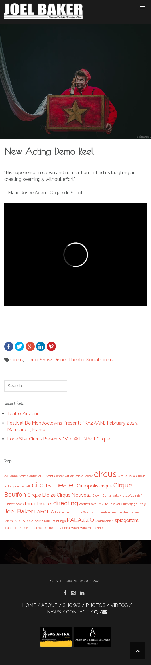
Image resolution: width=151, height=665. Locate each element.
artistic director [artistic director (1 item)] (81, 476)
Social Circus (99, 359)
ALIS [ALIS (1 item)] (41, 476)
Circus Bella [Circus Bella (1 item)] (126, 476)
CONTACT (77, 612)
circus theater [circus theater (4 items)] (54, 485)
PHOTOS (95, 605)
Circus (16, 359)
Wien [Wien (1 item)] (75, 527)
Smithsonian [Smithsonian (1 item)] (104, 521)
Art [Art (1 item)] (67, 476)
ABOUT (49, 605)
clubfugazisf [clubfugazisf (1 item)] (132, 495)
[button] (96, 612)
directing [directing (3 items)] (65, 503)
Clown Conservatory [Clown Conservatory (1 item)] (107, 495)
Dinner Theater (69, 359)
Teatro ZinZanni (23, 413)
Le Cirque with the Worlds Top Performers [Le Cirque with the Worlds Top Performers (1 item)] (86, 512)
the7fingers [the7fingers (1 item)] (27, 527)
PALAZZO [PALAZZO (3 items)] (80, 519)
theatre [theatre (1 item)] (53, 527)
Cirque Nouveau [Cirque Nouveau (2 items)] (74, 495)
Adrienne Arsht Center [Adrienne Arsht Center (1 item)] (20, 476)
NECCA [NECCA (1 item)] (28, 521)
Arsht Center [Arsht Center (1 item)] (55, 476)
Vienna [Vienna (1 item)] (65, 527)
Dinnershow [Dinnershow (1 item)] (13, 504)
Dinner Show (38, 359)
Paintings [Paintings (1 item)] (59, 521)
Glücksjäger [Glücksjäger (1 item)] (129, 504)
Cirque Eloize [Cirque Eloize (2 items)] (41, 495)
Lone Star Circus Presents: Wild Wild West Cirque (58, 439)
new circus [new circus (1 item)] (42, 521)
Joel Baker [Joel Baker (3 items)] (18, 511)
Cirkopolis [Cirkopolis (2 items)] (87, 486)
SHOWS (72, 605)
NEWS (54, 612)
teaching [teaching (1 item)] (10, 527)
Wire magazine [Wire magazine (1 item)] (91, 527)
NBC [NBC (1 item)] (18, 521)
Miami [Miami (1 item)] (9, 521)
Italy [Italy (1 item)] (143, 504)
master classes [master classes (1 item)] (128, 512)
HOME (29, 605)
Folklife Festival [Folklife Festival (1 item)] (108, 504)
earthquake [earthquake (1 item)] (87, 504)
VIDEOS (119, 605)
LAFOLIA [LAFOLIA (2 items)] (44, 512)
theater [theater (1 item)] (41, 527)
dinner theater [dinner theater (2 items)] (37, 503)
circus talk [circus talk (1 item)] (23, 486)
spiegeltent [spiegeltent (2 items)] (127, 520)
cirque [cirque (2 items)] (105, 486)
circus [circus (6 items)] (105, 474)
